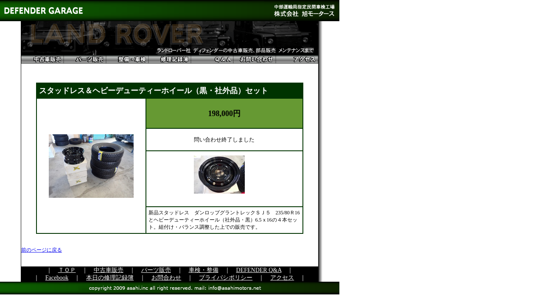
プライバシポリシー (225, 277)
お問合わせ (166, 277)
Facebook (56, 277)
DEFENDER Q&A (259, 270)
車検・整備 (203, 270)
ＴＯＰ (67, 270)
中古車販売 (108, 270)
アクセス (282, 277)
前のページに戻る (41, 250)
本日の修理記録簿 (110, 277)
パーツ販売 (156, 270)
